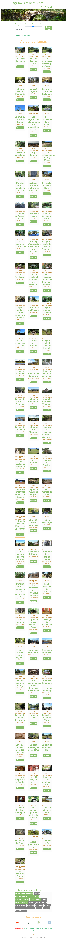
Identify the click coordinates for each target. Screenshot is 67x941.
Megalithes (30, 905)
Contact (32, 928)
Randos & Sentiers (41, 902)
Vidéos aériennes (20, 908)
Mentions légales (39, 928)
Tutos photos (39, 905)
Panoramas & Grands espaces (24, 893)
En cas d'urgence (19, 928)
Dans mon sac (31, 908)
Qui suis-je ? (26, 928)
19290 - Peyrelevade (33, 286)
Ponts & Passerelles (21, 911)
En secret (37, 893)
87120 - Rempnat (33, 312)
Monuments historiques (22, 899)
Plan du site (46, 928)
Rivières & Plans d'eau (21, 896)
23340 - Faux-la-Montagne (33, 378)
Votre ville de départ (18, 25)
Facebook (39, 908)
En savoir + (20, 66)
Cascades (31, 902)
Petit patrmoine (34, 896)
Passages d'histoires (21, 902)
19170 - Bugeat (47, 524)
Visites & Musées (35, 899)
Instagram (46, 908)
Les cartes (47, 905)
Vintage (44, 899)
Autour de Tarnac (25, 35)
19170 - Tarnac (20, 63)
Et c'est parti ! (48, 28)
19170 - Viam (46, 467)
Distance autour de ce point (33, 24)
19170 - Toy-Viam (47, 251)
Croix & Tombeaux (20, 905)
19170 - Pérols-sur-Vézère (33, 654)
